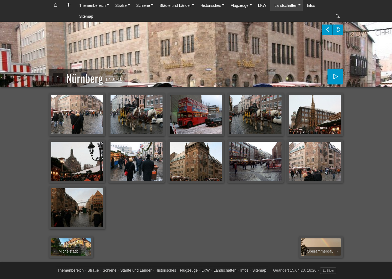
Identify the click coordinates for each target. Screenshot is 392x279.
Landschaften (285, 5)
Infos (311, 5)
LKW (262, 5)
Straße (121, 5)
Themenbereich (92, 5)
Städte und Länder (175, 5)
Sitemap (86, 16)
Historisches (210, 5)
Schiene (143, 5)
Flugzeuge (239, 5)
